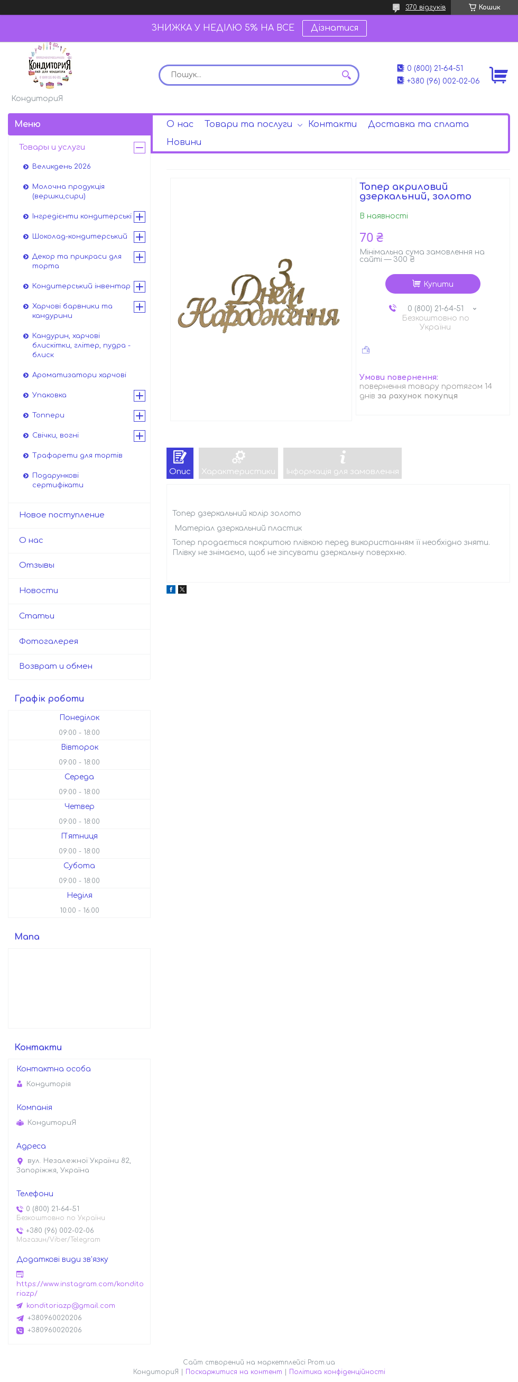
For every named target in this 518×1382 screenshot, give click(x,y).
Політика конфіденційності (337, 1372)
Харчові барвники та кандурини (72, 311)
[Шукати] (346, 75)
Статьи (36, 616)
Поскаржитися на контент (234, 1372)
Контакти (332, 124)
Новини (183, 142)
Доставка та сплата (418, 124)
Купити (438, 284)
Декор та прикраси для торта (77, 261)
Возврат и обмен (55, 666)
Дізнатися (334, 28)
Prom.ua (321, 1362)
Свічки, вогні (55, 435)
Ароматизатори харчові (79, 375)
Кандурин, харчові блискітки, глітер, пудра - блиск (81, 345)
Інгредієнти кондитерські (82, 216)
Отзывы (36, 565)
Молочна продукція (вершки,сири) (68, 191)
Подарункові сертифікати (58, 480)
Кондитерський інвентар (81, 286)
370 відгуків (425, 7)
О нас (179, 124)
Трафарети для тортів (77, 455)
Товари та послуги (248, 124)
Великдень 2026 (61, 166)
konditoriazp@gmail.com (70, 1306)
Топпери (48, 415)
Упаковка (49, 395)
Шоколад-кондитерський (79, 236)
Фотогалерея (48, 641)
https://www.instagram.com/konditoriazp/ (80, 1288)
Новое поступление (62, 515)
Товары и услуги (52, 147)
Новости (38, 590)
